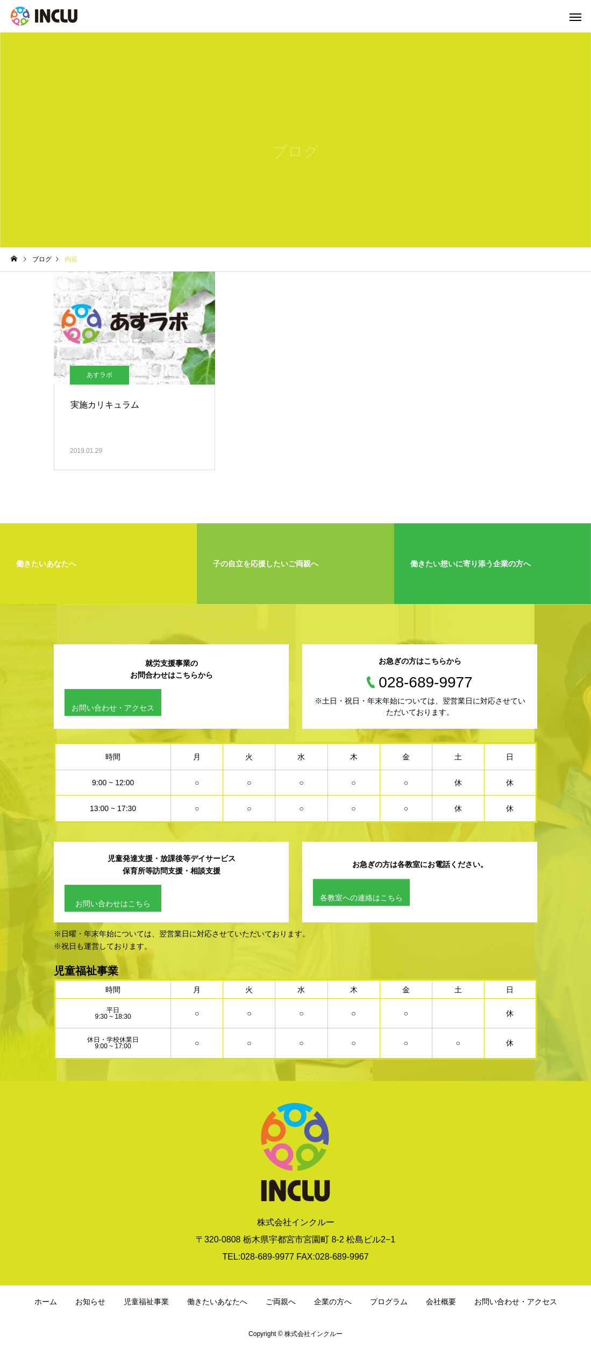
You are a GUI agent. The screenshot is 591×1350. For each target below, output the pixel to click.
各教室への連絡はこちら (361, 897)
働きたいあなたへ (217, 1301)
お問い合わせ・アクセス (113, 708)
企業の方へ (333, 1301)
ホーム (45, 1301)
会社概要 (441, 1301)
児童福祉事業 (146, 1301)
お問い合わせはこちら (113, 903)
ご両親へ (281, 1301)
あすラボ (99, 375)
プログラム (389, 1301)
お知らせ (90, 1301)
